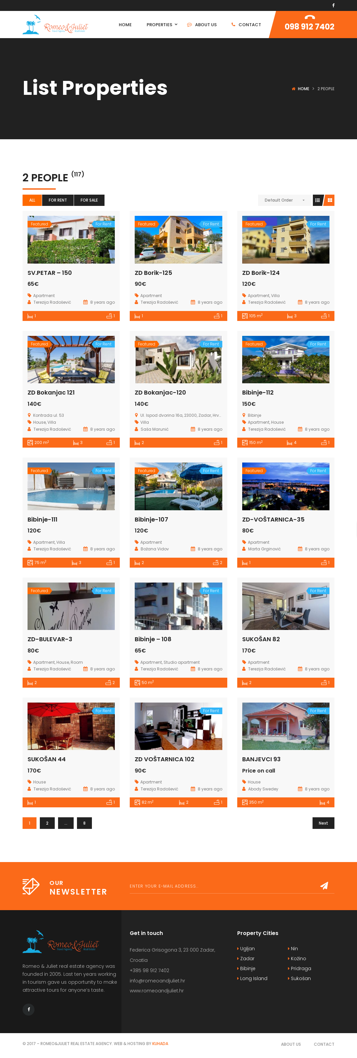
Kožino (297, 958)
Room (77, 662)
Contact (324, 1044)
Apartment (44, 295)
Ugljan (246, 948)
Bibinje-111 (42, 519)
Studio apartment (182, 662)
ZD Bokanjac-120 (160, 392)
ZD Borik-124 (261, 273)
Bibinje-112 (258, 392)
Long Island (252, 978)
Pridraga (299, 968)
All (32, 200)
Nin (293, 948)
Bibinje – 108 (153, 639)
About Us (291, 1044)
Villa (275, 295)
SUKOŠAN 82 (261, 639)
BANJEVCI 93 (261, 759)
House (39, 422)
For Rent (58, 200)
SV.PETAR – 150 (50, 273)
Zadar (245, 958)
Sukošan (299, 978)
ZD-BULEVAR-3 (50, 639)
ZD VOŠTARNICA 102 (164, 759)
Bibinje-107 (151, 519)
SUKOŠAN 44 (47, 759)
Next (323, 823)
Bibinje (246, 968)
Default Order (279, 200)
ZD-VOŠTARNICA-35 (273, 519)
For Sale (89, 200)
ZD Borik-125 (153, 273)
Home (303, 89)
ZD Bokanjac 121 (51, 392)
